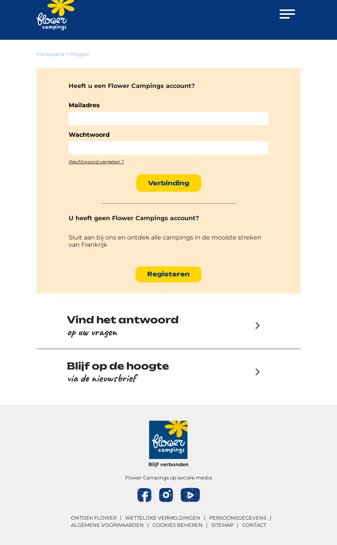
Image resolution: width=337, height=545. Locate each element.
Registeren (168, 274)
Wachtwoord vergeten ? (96, 161)
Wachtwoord (89, 134)
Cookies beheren (178, 525)
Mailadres (84, 105)
